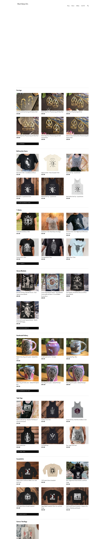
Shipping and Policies (21, 531)
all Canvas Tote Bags (23, 472)
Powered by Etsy (81, 529)
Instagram (43, 527)
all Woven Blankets (23, 251)
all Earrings (21, 67)
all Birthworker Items (23, 126)
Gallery (77, 5)
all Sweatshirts (22, 437)
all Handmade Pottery (23, 314)
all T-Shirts (20, 187)
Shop (68, 5)
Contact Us (18, 533)
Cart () (83, 5)
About (72, 5)
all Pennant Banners (23, 509)
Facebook (43, 525)
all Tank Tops (21, 375)
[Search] (88, 6)
